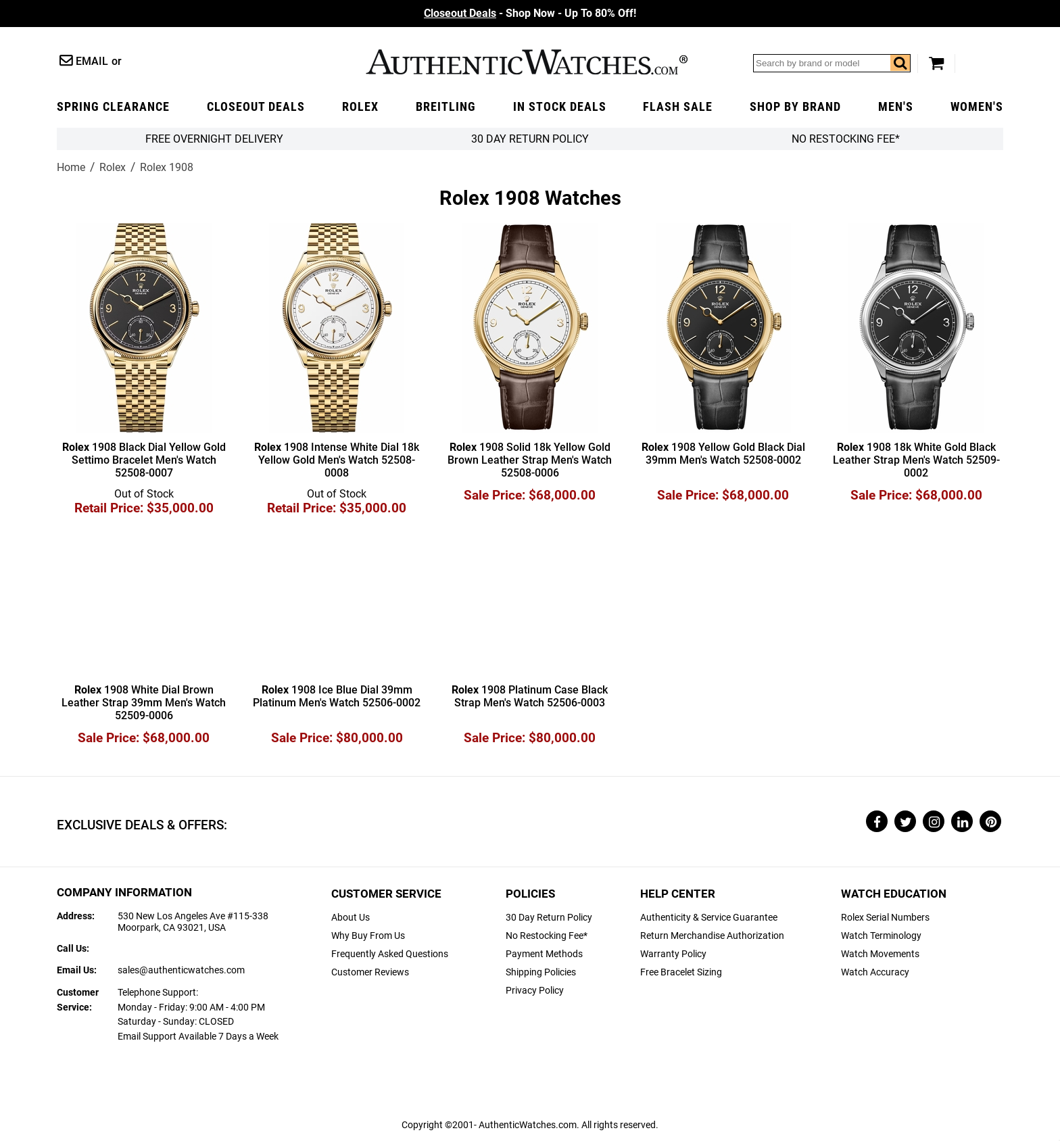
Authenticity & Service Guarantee (708, 917)
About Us (350, 917)
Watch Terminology (881, 936)
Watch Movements (880, 954)
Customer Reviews (370, 972)
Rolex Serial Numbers (885, 917)
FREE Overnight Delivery (214, 138)
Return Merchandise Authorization (712, 936)
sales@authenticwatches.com (181, 970)
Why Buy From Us (368, 936)
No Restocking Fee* (846, 138)
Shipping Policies (541, 972)
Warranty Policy (673, 954)
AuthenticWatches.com (526, 61)
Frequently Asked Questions (389, 954)
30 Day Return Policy (549, 917)
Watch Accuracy (875, 972)
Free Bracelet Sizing (681, 972)
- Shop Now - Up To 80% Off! (530, 13)
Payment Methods (544, 954)
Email (92, 61)
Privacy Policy (535, 990)
